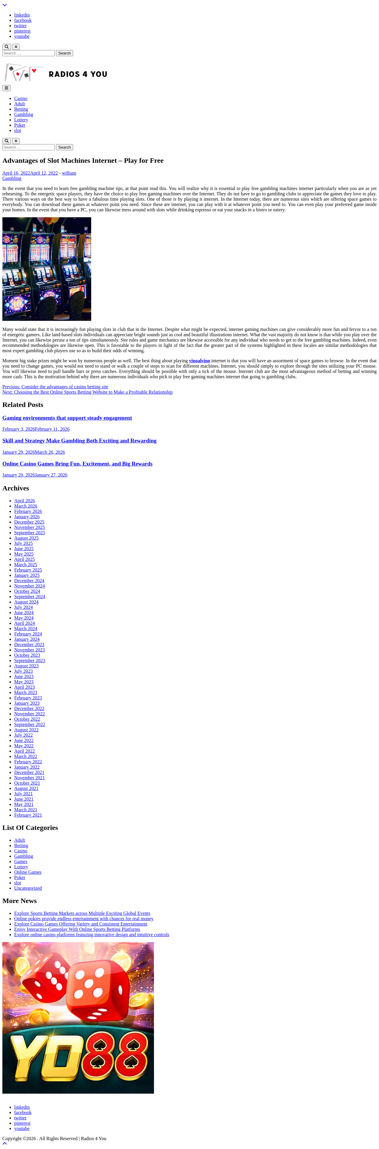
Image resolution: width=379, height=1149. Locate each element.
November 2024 (29, 585)
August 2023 (26, 665)
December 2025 (29, 521)
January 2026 (27, 516)
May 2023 (23, 681)
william (69, 173)
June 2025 (23, 548)
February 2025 (28, 569)
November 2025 (29, 527)
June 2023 (23, 676)
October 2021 (27, 783)
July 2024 (23, 607)
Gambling (23, 114)
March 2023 (25, 692)
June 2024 (23, 612)
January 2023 (27, 703)
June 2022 (23, 740)
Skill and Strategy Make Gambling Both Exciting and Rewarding (79, 440)
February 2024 (28, 633)
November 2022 (29, 713)
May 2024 (23, 617)
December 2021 (29, 772)
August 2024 (26, 601)
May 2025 (23, 553)
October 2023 (27, 655)
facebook (23, 20)
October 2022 (27, 719)
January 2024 (27, 639)
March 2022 (25, 756)
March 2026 (25, 505)
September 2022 (29, 724)
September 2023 (29, 660)
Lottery (21, 119)
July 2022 (23, 735)
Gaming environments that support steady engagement (67, 418)
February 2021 (28, 815)
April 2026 (24, 500)
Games (20, 861)
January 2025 (27, 575)
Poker (19, 125)
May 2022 (23, 745)
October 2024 (27, 591)
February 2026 (28, 511)
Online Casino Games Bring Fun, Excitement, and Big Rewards (77, 464)
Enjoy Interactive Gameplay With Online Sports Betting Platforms (77, 929)
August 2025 (26, 537)
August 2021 (26, 788)
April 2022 (24, 751)
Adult (19, 103)
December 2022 (29, 708)
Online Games (27, 872)
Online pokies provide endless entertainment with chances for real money (84, 918)
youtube (22, 36)
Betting (21, 109)
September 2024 (29, 596)
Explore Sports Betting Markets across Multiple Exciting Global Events (82, 913)
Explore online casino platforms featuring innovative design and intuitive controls (91, 934)
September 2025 (29, 532)
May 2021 (23, 804)
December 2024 (29, 580)
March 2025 (25, 564)
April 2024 (24, 623)
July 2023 (23, 671)
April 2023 (24, 687)
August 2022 (26, 729)
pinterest (22, 30)
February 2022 (28, 761)
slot (17, 130)
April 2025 (24, 559)
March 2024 (25, 628)
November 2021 (29, 777)
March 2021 (25, 809)
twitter (20, 25)
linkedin (22, 14)
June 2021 (23, 799)
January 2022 (27, 767)
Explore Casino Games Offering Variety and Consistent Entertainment (80, 923)
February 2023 (28, 697)
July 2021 (23, 793)
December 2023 (29, 644)
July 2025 (23, 543)
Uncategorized (28, 888)
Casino (20, 98)
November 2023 (29, 649)
